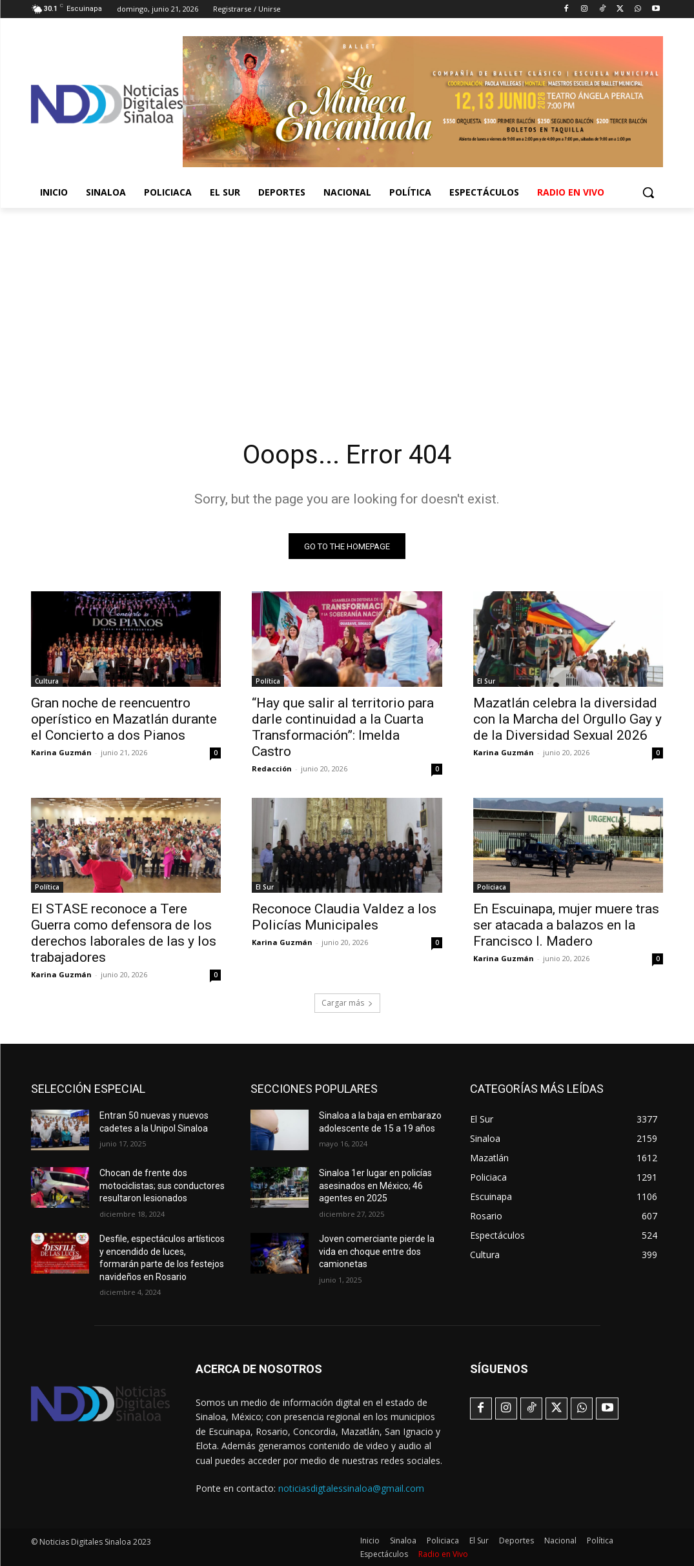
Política (268, 681)
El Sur (486, 681)
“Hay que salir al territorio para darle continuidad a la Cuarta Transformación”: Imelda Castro (343, 727)
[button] (648, 192)
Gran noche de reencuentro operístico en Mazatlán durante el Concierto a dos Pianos (124, 719)
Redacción (272, 768)
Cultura (47, 681)
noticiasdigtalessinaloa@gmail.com (351, 1488)
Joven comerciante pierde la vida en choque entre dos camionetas (376, 1251)
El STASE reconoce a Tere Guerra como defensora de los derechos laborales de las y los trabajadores (123, 933)
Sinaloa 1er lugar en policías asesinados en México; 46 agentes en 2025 (375, 1185)
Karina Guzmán (61, 752)
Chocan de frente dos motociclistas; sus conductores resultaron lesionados (162, 1185)
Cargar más (347, 1002)
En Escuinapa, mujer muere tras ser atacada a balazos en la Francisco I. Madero (566, 925)
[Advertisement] (347, 304)
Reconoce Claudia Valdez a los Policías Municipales (344, 917)
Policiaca (491, 886)
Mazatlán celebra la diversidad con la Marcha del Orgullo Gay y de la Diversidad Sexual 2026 (567, 719)
